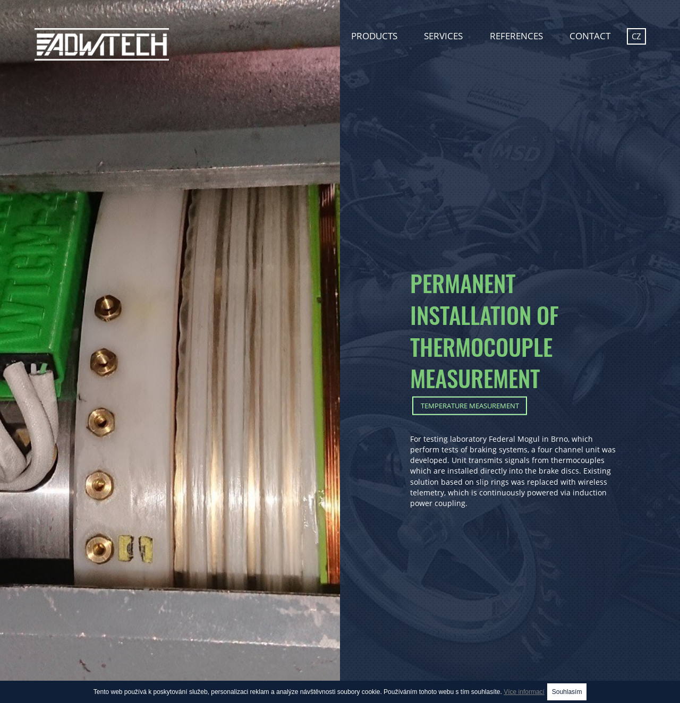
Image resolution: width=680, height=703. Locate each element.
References (516, 36)
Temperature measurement (470, 405)
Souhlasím (567, 692)
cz (636, 36)
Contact (590, 36)
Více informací (524, 692)
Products (374, 36)
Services (443, 36)
